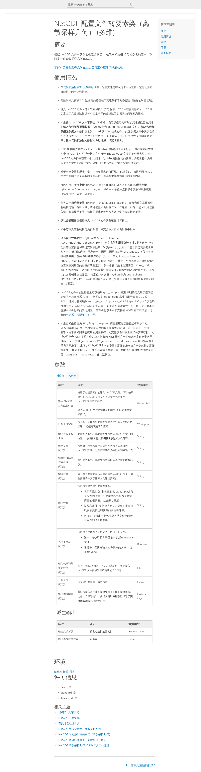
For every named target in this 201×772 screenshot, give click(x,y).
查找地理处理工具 (69, 723)
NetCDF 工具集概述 (70, 717)
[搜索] (130, 4)
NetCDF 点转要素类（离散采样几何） (81, 728)
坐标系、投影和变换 (78, 314)
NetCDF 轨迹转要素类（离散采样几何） (82, 739)
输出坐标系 (61, 671)
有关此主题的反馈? (143, 765)
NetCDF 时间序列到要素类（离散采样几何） (85, 734)
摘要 (163, 31)
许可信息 (166, 53)
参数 (163, 42)
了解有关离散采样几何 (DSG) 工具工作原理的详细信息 (88, 67)
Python (72, 375)
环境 (163, 47)
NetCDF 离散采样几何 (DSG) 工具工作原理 (83, 745)
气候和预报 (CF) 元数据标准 (79, 87)
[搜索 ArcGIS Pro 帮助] (97, 5)
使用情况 (166, 36)
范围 (72, 671)
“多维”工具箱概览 (68, 712)
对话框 (60, 375)
